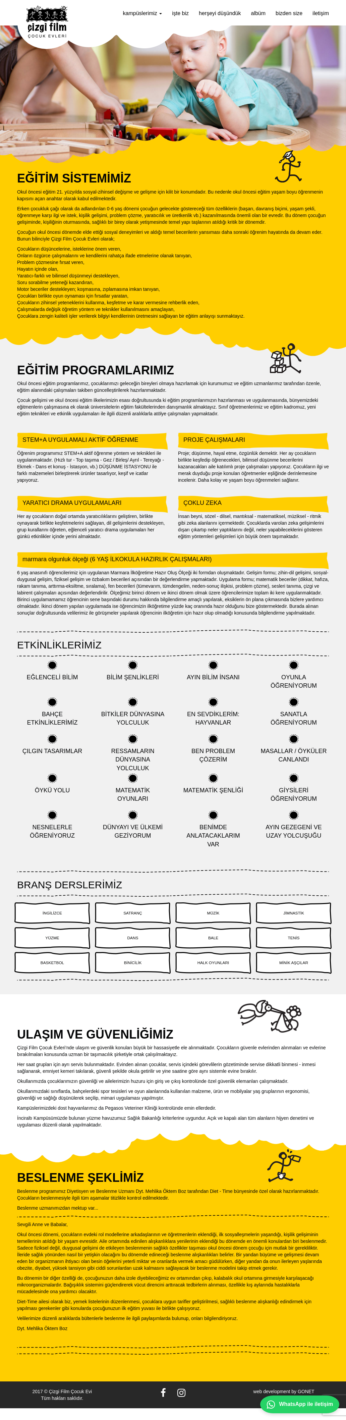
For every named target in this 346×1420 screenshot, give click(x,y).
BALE (213, 943)
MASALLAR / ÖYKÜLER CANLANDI (294, 748)
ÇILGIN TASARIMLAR (52, 744)
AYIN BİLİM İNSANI (213, 671)
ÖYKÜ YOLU (52, 784)
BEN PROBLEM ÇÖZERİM (213, 748)
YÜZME (52, 943)
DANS (132, 943)
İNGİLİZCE (52, 915)
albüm (258, 13)
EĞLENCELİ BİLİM (52, 671)
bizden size (289, 13)
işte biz (180, 13)
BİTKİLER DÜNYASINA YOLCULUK (133, 711)
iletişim (320, 13)
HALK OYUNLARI (213, 972)
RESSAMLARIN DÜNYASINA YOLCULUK (132, 753)
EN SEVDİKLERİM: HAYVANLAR (213, 711)
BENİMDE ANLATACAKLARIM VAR (213, 829)
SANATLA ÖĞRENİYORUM (294, 711)
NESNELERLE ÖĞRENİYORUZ (52, 824)
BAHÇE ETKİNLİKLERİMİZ (52, 711)
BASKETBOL (52, 972)
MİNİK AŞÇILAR (293, 972)
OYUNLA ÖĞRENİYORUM (294, 675)
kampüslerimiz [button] (142, 13)
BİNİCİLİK (133, 972)
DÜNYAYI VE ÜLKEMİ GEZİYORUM (133, 824)
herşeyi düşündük (220, 13)
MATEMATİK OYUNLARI (133, 788)
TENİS (294, 943)
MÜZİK (213, 915)
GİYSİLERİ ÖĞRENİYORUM (294, 788)
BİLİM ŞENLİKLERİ (133, 671)
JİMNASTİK (293, 915)
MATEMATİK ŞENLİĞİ (213, 784)
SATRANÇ (133, 915)
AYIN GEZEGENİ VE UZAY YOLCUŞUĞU (294, 824)
